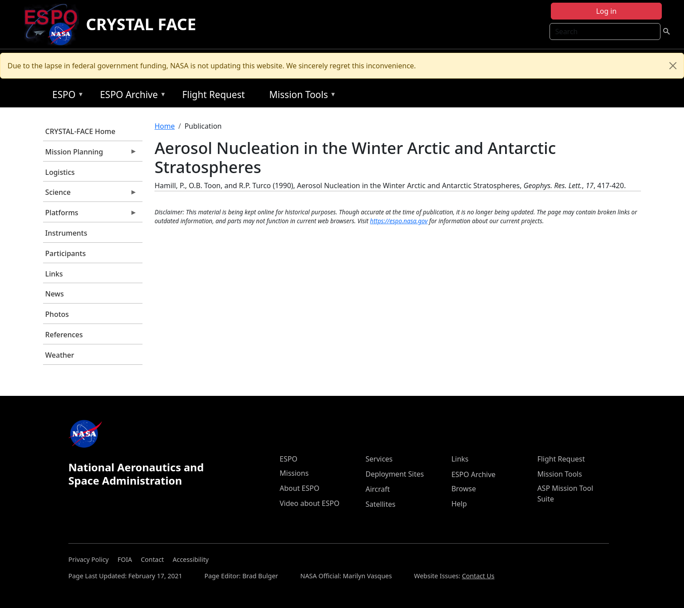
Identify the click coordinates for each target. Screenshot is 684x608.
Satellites (380, 504)
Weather (59, 355)
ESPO (66, 96)
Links (54, 274)
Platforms (90, 215)
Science (90, 194)
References (64, 335)
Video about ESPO (310, 503)
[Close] (673, 65)
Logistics (60, 172)
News (54, 294)
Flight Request (213, 94)
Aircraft (377, 489)
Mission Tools (300, 96)
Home (164, 126)
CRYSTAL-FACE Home (80, 131)
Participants (65, 253)
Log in (606, 11)
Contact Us (478, 576)
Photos (57, 314)
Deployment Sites (394, 474)
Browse (463, 489)
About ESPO (299, 488)
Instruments (66, 233)
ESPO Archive (130, 96)
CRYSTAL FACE (141, 24)
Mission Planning (90, 154)
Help (459, 504)
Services (378, 459)
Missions (294, 473)
